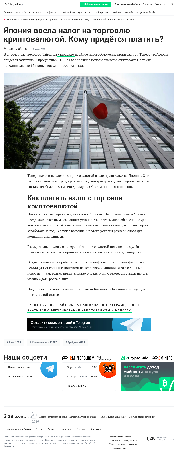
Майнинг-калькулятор (96, 4)
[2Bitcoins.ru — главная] (15, 4)
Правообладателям (117, 448)
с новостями (19, 367)
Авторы (52, 429)
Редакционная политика (120, 437)
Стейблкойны (67, 12)
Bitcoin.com (123, 187)
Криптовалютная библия (53, 416)
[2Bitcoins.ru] (18, 416)
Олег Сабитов (18, 49)
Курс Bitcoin (84, 12)
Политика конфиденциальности (123, 440)
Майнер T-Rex (102, 12)
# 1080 (14, 342)
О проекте (66, 429)
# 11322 (43, 342)
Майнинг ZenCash (123, 12)
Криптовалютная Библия (127, 4)
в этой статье (48, 295)
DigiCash (21, 12)
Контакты (160, 4)
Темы (39, 429)
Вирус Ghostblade (145, 12)
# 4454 (75, 342)
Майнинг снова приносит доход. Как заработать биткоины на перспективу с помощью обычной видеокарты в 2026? (71, 19)
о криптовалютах (20, 376)
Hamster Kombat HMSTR (112, 416)
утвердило (66, 54)
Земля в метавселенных (142, 416)
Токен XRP (35, 12)
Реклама (147, 4)
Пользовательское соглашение (123, 444)
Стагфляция (50, 12)
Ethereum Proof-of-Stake (82, 416)
